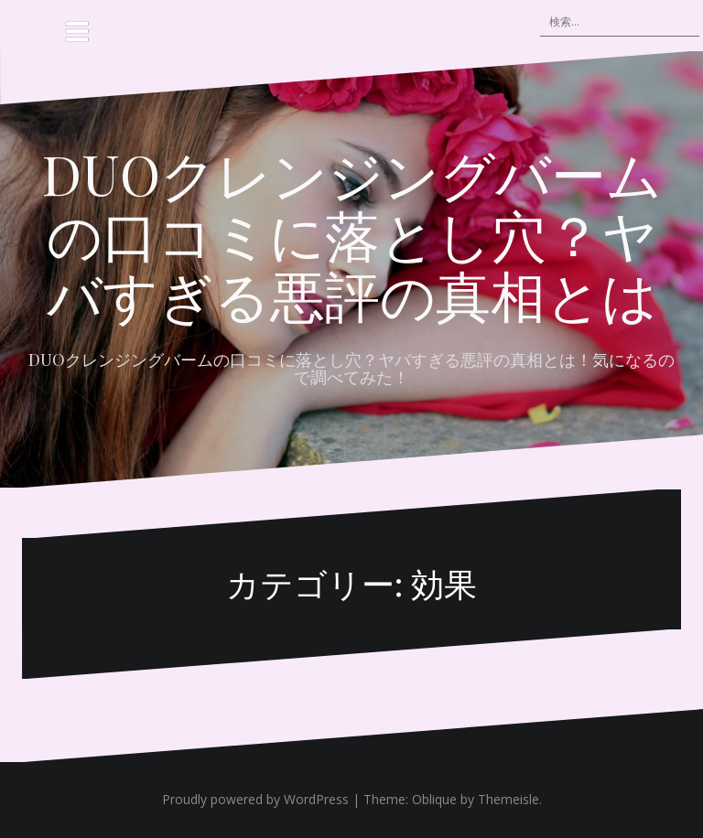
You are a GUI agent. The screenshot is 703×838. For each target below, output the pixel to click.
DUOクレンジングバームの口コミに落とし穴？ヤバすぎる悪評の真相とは (351, 233)
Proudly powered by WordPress (255, 799)
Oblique (434, 799)
